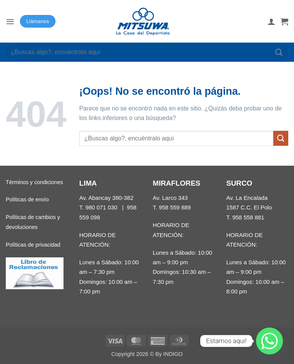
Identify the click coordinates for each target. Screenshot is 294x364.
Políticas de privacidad (33, 245)
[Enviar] (279, 51)
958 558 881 (248, 217)
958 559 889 (175, 207)
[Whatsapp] (269, 341)
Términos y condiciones (34, 182)
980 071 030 (101, 207)
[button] (10, 21)
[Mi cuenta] (271, 21)
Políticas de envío (27, 199)
